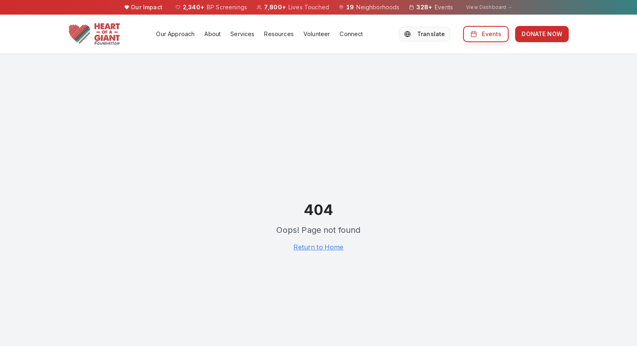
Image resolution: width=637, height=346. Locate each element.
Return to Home (318, 247)
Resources (278, 33)
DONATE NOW (542, 33)
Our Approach (175, 33)
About (212, 33)
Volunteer (316, 33)
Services (242, 33)
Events (485, 33)
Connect (351, 33)
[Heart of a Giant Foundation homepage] (94, 34)
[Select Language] (424, 34)
